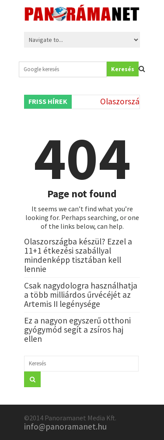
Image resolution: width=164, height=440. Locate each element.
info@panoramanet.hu (65, 426)
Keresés (122, 69)
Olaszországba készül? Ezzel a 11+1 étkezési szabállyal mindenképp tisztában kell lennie (78, 255)
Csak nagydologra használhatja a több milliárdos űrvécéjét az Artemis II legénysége (80, 294)
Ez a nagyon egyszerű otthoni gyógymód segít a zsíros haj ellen (77, 329)
